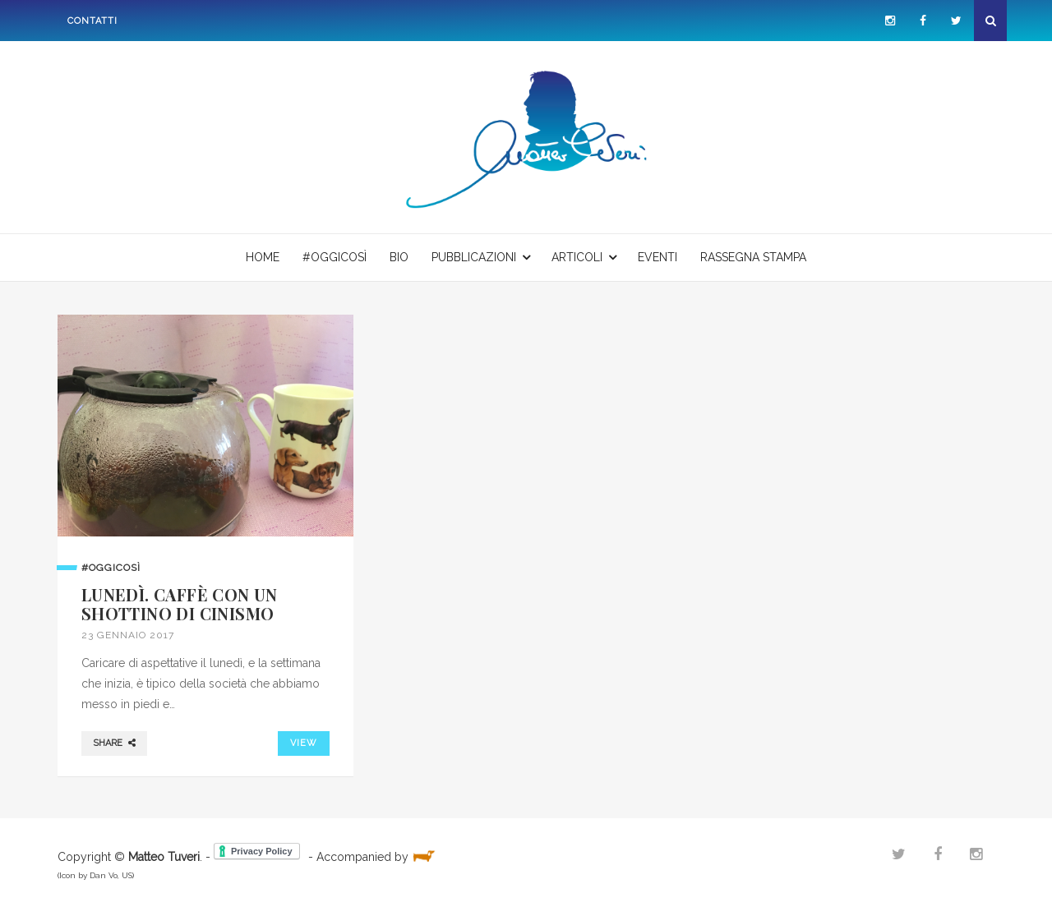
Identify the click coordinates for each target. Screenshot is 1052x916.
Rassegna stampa (753, 257)
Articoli (576, 257)
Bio (399, 257)
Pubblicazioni (473, 257)
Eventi (657, 257)
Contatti (92, 21)
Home (262, 257)
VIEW (303, 743)
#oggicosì (334, 257)
